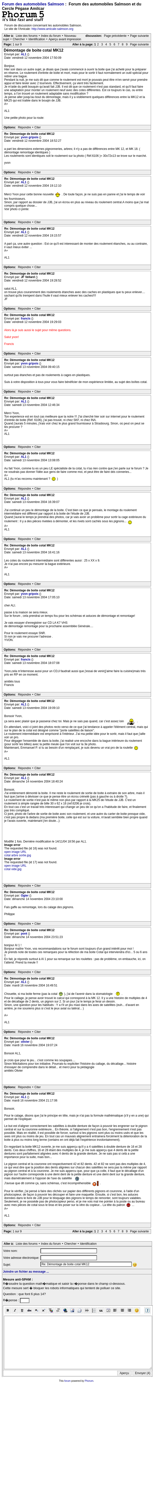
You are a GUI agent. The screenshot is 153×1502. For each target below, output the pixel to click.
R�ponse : (11, 1300)
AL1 (24, 54)
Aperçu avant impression (65, 39)
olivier (25, 1041)
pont (24, 933)
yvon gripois (30, 137)
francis (26, 318)
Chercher (19, 39)
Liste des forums (27, 36)
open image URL (15, 852)
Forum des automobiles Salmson (33, 4)
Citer (38, 127)
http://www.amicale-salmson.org (52, 29)
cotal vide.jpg (12, 869)
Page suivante (139, 36)
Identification (36, 39)
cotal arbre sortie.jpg (17, 855)
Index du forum (51, 36)
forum (67, 1381)
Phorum (89, 1381)
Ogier (25, 895)
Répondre (24, 127)
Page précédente (115, 36)
